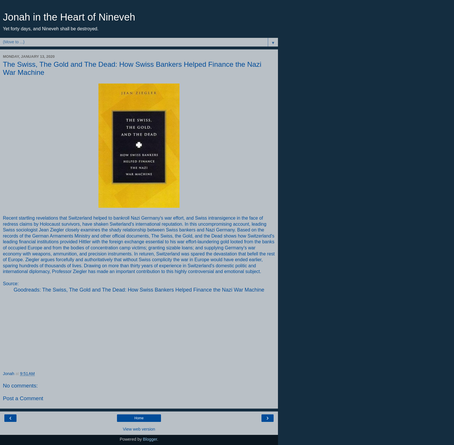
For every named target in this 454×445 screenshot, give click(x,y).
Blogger (150, 439)
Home (139, 418)
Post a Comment (23, 398)
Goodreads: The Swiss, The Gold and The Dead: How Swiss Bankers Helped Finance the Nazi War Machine (139, 290)
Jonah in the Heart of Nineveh (69, 17)
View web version (139, 429)
